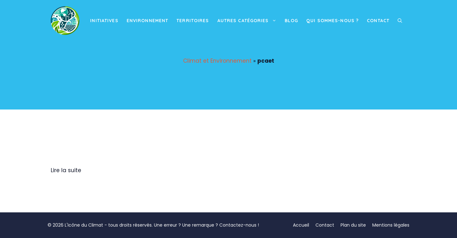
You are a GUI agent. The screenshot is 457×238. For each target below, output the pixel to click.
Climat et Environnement (217, 61)
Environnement (148, 20)
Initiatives (104, 20)
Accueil (301, 225)
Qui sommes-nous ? (332, 20)
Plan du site (353, 225)
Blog (291, 20)
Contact (378, 20)
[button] (400, 20)
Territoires (192, 20)
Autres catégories (249, 20)
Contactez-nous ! (239, 225)
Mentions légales (390, 225)
